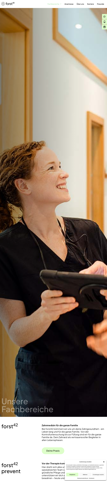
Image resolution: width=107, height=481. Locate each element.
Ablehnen (85, 474)
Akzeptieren (72, 474)
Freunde (100, 4)
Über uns (80, 4)
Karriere (90, 4)
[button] (104, 462)
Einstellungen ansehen (98, 474)
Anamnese (69, 4)
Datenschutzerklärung (82, 478)
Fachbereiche (54, 4)
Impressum (91, 478)
